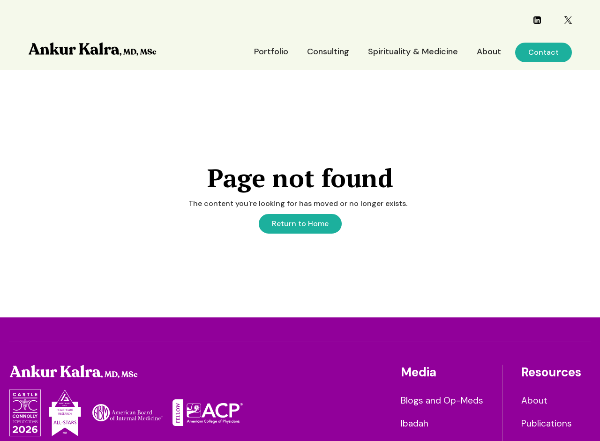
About (489, 51)
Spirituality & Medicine (413, 51)
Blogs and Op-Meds (442, 400)
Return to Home (300, 223)
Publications (546, 423)
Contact (543, 52)
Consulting (328, 51)
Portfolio (271, 51)
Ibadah (414, 423)
